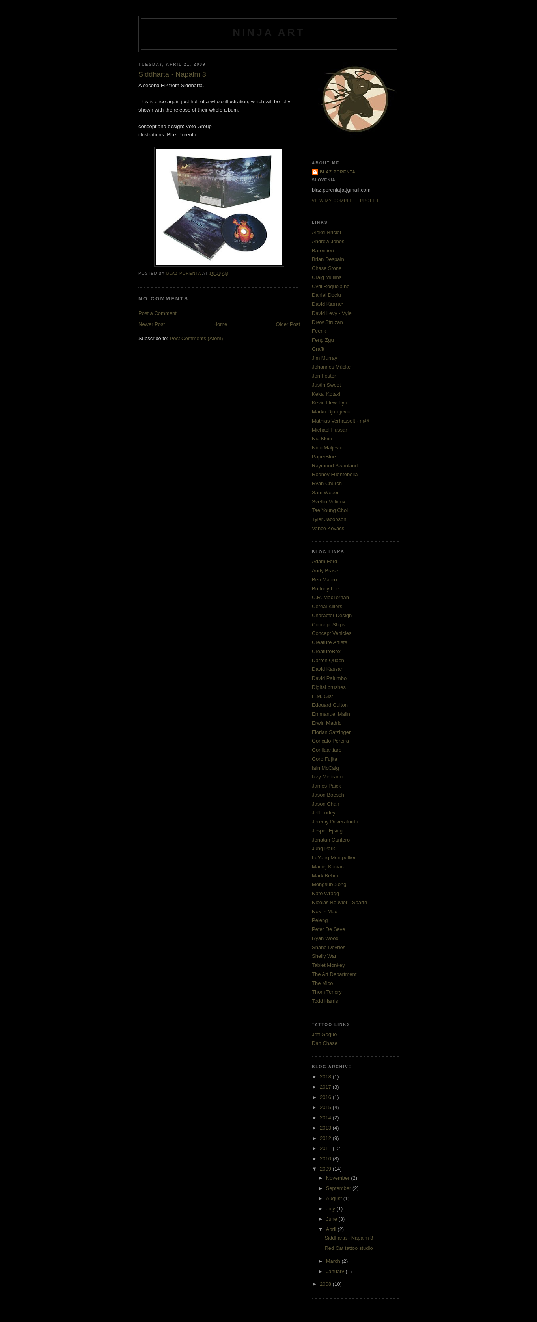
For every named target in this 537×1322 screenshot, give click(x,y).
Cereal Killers (327, 606)
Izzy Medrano (327, 777)
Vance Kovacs (328, 528)
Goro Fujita (324, 759)
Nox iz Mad (324, 911)
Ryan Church (327, 483)
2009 (326, 1169)
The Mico (322, 983)
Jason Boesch (328, 795)
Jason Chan (325, 804)
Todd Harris (325, 1001)
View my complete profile (346, 201)
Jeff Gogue (324, 1034)
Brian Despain (328, 259)
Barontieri (323, 250)
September (339, 1188)
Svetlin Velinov (328, 502)
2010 (326, 1159)
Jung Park (323, 848)
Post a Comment (157, 313)
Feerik (319, 331)
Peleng (320, 920)
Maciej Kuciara (328, 867)
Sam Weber (325, 492)
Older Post (288, 324)
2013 (326, 1128)
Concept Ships (328, 624)
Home (220, 324)
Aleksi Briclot (326, 232)
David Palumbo (329, 678)
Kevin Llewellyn (329, 403)
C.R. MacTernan (330, 597)
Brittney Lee (325, 589)
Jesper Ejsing (327, 831)
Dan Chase (324, 1043)
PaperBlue (324, 457)
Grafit (318, 349)
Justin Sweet (326, 385)
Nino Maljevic (327, 448)
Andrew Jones (328, 241)
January (336, 1271)
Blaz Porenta (338, 172)
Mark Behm (325, 876)
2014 (326, 1118)
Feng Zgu (323, 340)
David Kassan (327, 304)
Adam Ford (324, 561)
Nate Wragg (325, 893)
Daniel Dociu (326, 295)
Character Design (332, 615)
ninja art (269, 32)
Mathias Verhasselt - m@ (340, 421)
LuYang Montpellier (334, 857)
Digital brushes (329, 687)
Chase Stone (326, 268)
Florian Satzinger (331, 732)
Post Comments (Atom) (196, 338)
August (334, 1198)
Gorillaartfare (326, 750)
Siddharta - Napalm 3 (348, 1238)
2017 (326, 1087)
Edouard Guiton (330, 705)
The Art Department (334, 974)
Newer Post (151, 324)
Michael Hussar (329, 430)
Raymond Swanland (335, 466)
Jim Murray (324, 358)
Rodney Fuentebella (335, 474)
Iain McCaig (325, 768)
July (331, 1209)
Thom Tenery (327, 992)
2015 (326, 1107)
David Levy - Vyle (332, 313)
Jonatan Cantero (331, 840)
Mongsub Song (329, 884)
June (332, 1219)
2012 (326, 1138)
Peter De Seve (328, 929)
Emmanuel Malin (331, 714)
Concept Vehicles (331, 633)
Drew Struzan (327, 322)
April (332, 1229)
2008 (326, 1284)
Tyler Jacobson (329, 519)
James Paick (326, 786)
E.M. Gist (322, 696)
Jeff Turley (324, 813)
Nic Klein (322, 438)
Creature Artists (329, 642)
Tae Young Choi (330, 510)
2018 (326, 1077)
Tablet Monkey (328, 965)
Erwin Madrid (327, 723)
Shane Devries (328, 947)
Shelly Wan (324, 956)
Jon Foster (324, 376)
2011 (326, 1148)
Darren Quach (328, 660)
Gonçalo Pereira (330, 741)
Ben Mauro (324, 580)
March (334, 1261)
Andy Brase (325, 570)
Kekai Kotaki (326, 394)
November (338, 1178)
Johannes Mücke (331, 367)
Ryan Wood (325, 938)
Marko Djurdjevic (331, 412)
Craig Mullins (326, 277)
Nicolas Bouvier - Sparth (339, 902)
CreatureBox (326, 651)
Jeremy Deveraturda (335, 822)
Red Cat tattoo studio (348, 1248)
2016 (326, 1097)
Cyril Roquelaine (330, 286)
